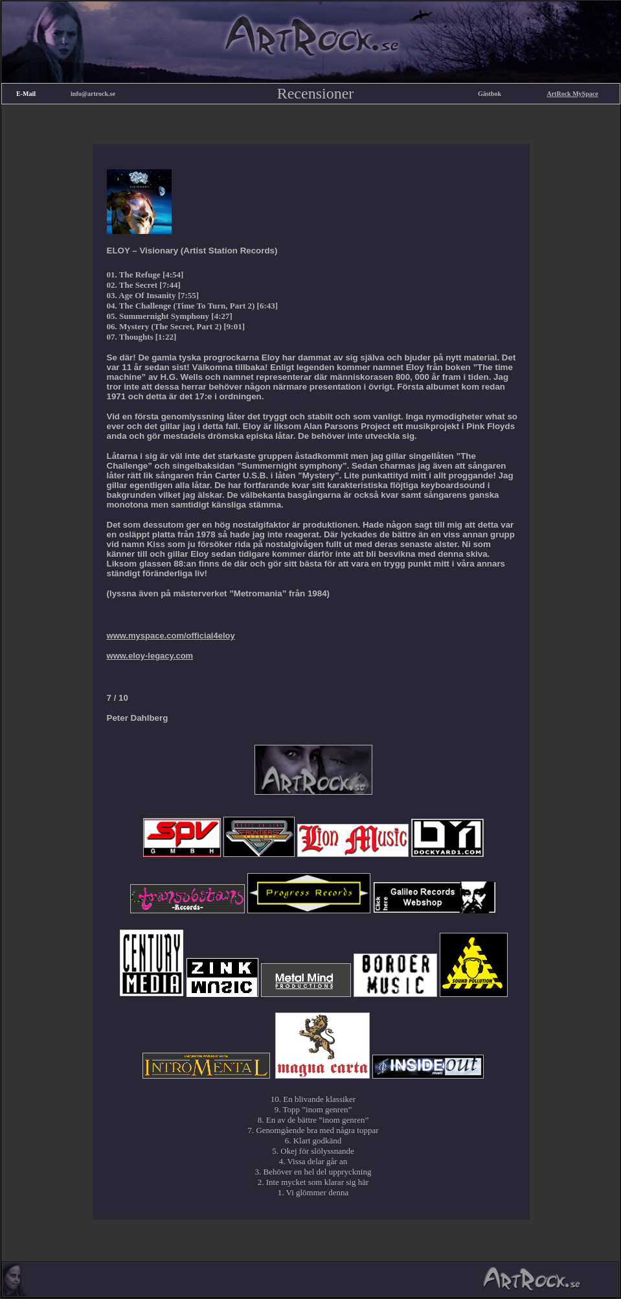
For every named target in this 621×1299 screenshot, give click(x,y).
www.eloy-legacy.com (150, 656)
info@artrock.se (93, 93)
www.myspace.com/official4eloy (171, 635)
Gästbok (489, 93)
